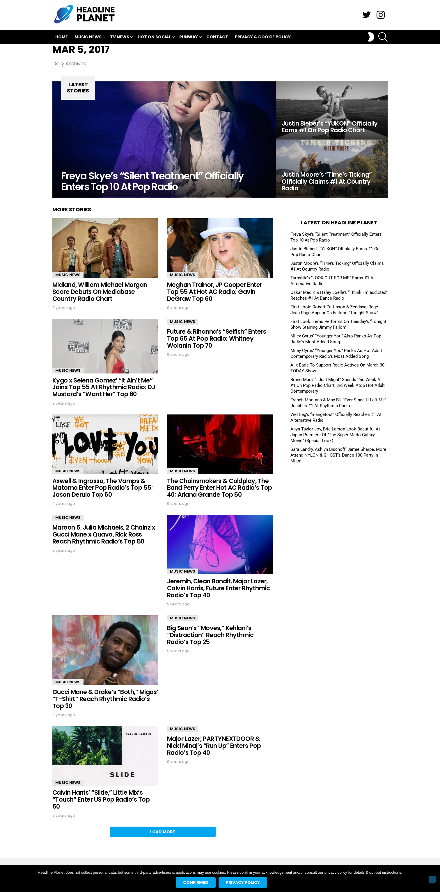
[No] (432, 879)
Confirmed (195, 882)
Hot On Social (154, 37)
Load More (162, 832)
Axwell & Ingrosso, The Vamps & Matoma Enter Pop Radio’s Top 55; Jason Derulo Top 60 (102, 488)
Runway (188, 37)
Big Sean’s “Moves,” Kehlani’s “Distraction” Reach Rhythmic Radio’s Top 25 (210, 635)
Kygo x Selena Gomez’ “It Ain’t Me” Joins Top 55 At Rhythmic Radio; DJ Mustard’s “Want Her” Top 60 (103, 387)
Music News (88, 37)
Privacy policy (243, 882)
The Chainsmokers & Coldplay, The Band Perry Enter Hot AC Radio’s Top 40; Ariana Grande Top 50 (219, 488)
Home (61, 37)
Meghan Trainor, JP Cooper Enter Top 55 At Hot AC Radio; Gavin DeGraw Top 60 (214, 291)
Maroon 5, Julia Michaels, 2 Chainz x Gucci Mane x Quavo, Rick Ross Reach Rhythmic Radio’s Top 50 (103, 534)
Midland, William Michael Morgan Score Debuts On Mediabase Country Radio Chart (99, 291)
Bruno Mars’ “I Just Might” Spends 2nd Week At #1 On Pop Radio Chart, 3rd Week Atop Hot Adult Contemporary (337, 385)
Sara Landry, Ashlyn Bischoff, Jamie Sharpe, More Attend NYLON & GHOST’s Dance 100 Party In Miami (338, 455)
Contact (217, 37)
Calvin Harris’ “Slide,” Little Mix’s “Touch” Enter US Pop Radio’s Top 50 (101, 799)
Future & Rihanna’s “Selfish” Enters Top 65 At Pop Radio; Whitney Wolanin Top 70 (216, 338)
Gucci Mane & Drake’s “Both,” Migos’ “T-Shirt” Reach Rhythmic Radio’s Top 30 (105, 699)
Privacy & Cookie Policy (263, 37)
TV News (119, 37)
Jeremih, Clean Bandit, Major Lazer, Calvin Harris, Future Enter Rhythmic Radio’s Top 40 (218, 588)
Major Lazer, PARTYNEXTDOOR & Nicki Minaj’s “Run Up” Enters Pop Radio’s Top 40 (214, 745)
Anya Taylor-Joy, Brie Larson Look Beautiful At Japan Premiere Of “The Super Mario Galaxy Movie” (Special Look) (335, 434)
